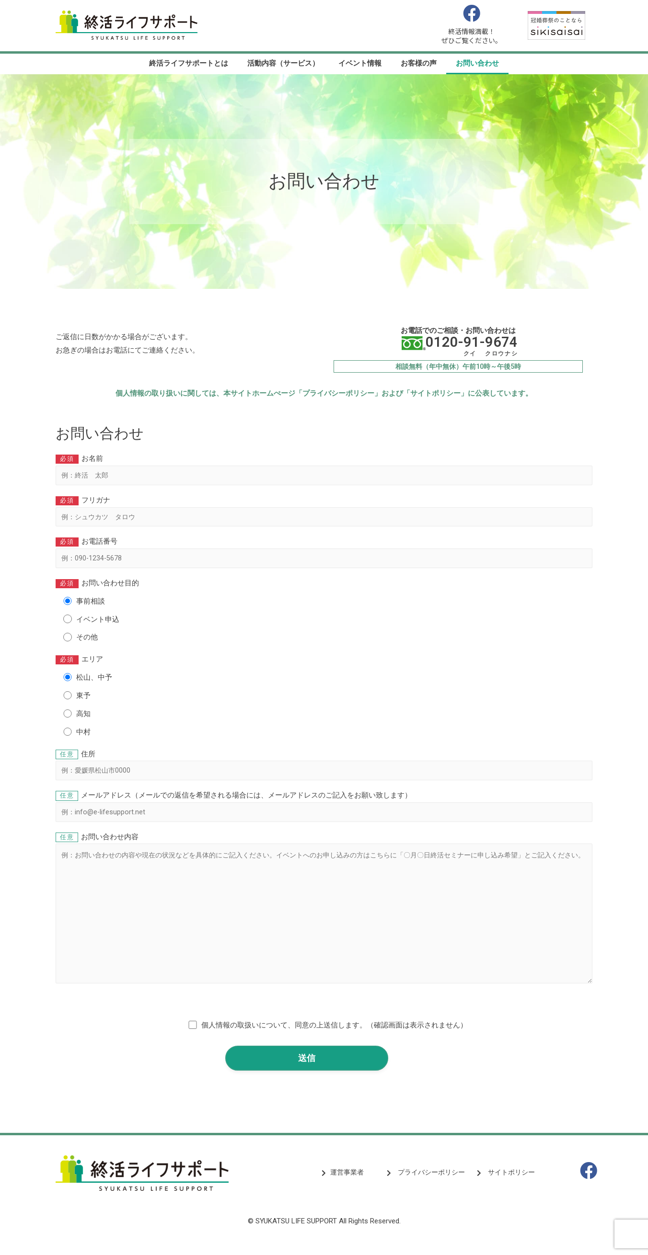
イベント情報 (360, 63)
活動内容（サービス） (283, 63)
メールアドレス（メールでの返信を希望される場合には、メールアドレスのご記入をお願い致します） (324, 811)
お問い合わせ (477, 63)
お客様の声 (419, 63)
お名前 (324, 471)
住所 (324, 769)
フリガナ (324, 513)
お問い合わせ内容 (324, 918)
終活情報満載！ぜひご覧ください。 (471, 36)
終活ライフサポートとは (188, 63)
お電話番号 (324, 555)
